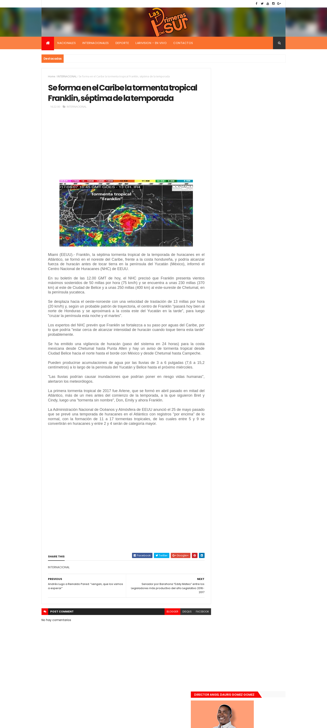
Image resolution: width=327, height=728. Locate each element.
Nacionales (66, 43)
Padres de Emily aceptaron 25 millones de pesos (256, 361)
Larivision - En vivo (151, 43)
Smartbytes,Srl (73, 722)
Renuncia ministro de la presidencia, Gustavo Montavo (254, 338)
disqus (177, 628)
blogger (163, 628)
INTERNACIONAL (67, 76)
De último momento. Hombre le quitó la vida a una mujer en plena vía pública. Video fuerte (256, 317)
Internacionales (95, 43)
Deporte (122, 43)
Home (51, 76)
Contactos (183, 43)
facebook (193, 628)
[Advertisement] (121, 158)
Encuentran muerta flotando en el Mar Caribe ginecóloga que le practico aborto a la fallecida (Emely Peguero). (256, 291)
